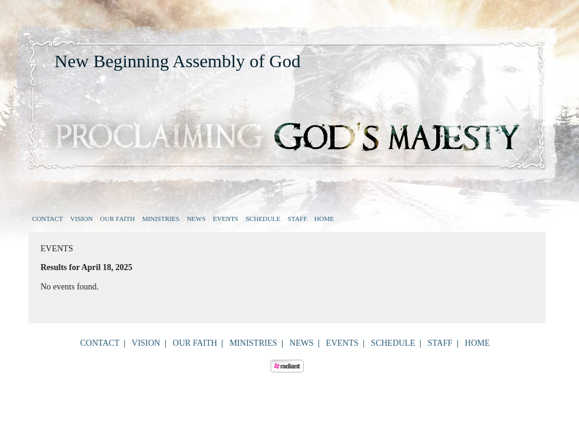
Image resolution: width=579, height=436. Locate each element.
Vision (81, 218)
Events (225, 218)
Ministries (161, 218)
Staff (297, 218)
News (196, 218)
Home (324, 218)
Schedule (263, 218)
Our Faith (117, 218)
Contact (47, 218)
